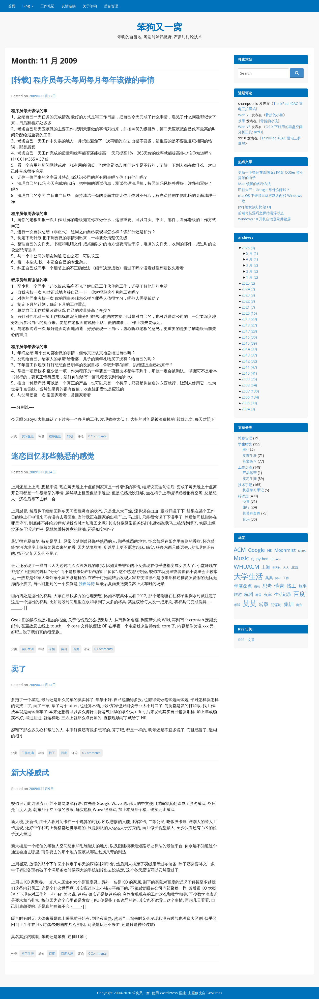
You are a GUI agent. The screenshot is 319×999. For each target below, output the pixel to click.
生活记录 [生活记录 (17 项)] (282, 594)
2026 (248, 248)
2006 (250, 397)
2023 (248, 295)
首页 (11, 6)
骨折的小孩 (274, 114)
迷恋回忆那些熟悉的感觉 (52, 456)
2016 (249, 337)
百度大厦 (67, 953)
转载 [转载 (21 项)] (264, 604)
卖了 (18, 668)
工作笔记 (47, 6)
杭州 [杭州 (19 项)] (248, 594)
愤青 (246, 501)
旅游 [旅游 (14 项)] (238, 594)
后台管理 (111, 6)
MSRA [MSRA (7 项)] (302, 551)
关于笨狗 (90, 6)
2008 (249, 385)
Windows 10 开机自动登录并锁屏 (264, 219)
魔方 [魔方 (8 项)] (299, 605)
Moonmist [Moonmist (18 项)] (285, 550)
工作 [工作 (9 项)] (286, 578)
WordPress (169, 992)
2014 (249, 349)
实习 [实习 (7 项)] (278, 578)
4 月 (252, 259)
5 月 (252, 253)
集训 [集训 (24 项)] (289, 604)
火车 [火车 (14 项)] (268, 594)
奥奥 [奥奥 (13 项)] (269, 577)
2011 (249, 367)
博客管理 (245, 438)
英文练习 (250, 461)
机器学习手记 (253, 490)
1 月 (252, 277)
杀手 (241, 120)
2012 (249, 361)
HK (245, 449)
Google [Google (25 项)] (256, 550)
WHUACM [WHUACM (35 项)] (246, 566)
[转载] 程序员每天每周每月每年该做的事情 (82, 80)
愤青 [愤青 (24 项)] (279, 585)
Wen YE (244, 114)
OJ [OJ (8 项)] (252, 559)
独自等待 (87, 583)
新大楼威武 (30, 772)
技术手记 (245, 484)
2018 (249, 325)
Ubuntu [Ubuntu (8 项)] (276, 559)
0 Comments (97, 436)
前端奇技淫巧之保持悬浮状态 (261, 212)
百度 (76, 649)
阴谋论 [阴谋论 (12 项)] (276, 604)
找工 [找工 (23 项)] (291, 585)
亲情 (52, 649)
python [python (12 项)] (262, 558)
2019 (249, 319)
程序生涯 (55, 436)
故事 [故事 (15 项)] (303, 586)
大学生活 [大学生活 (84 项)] (248, 576)
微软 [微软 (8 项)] (257, 586)
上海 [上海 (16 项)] (266, 567)
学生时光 (245, 444)
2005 (249, 403)
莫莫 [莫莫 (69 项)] (250, 603)
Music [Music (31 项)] (241, 558)
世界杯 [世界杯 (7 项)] (276, 567)
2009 (249, 379)
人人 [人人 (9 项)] (286, 567)
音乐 (246, 519)
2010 (249, 373)
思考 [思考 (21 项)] (267, 586)
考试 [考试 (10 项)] (237, 604)
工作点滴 (28, 753)
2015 (249, 343)
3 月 (252, 265)
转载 (70, 436)
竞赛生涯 (250, 455)
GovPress (214, 992)
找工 (52, 753)
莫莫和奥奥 (251, 513)
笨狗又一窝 (159, 27)
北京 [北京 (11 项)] (294, 567)
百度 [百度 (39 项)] (299, 594)
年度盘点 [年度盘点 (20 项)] (243, 586)
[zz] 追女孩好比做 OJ (254, 206)
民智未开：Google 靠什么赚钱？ (264, 189)
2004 (248, 409)
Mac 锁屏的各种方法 (254, 183)
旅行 (246, 507)
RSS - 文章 (246, 639)
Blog (26, 6)
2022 (248, 301)
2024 (248, 289)
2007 (250, 391)
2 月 (252, 271)
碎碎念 (243, 496)
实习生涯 (28, 436)
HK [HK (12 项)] (269, 550)
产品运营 (250, 472)
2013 (249, 355)
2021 (248, 307)
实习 (64, 649)
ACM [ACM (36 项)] (240, 550)
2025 (248, 283)
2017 (249, 331)
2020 (249, 313)
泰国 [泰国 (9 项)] (258, 595)
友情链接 (69, 6)
